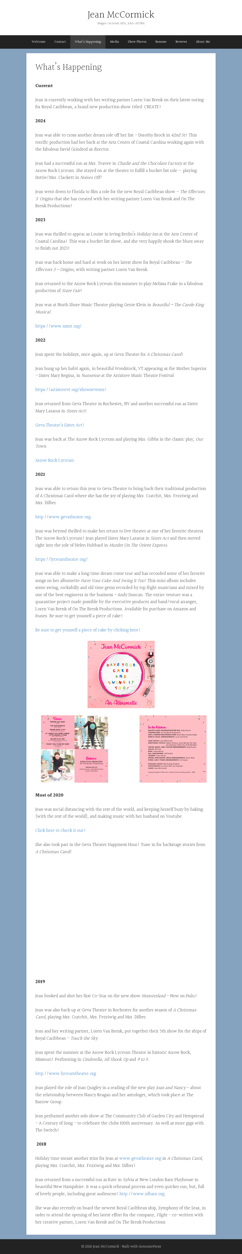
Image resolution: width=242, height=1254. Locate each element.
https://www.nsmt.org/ (58, 326)
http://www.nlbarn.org (142, 1194)
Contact (60, 41)
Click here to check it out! (60, 830)
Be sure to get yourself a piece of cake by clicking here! (88, 630)
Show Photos (137, 41)
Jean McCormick (121, 15)
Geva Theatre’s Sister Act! (60, 425)
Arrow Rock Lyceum (54, 460)
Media (114, 41)
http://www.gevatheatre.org (63, 517)
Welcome (38, 41)
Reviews (181, 41)
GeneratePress (150, 1246)
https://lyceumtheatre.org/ (61, 559)
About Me (203, 41)
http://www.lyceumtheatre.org (65, 1073)
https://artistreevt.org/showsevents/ (71, 389)
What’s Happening (88, 41)
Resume (161, 41)
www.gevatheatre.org (140, 1158)
